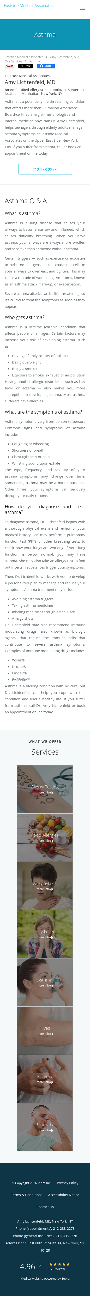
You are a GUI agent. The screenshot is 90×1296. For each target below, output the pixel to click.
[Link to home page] (37, 5)
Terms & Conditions (26, 1195)
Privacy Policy (67, 1183)
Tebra (66, 1278)
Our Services (13, 61)
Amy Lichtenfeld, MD (64, 57)
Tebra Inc (43, 1183)
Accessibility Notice (63, 1195)
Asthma (34, 61)
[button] (82, 9)
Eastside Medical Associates (24, 57)
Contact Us (45, 1207)
